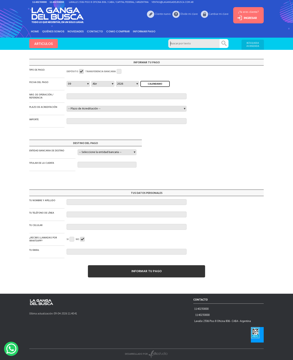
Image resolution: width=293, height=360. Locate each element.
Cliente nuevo (163, 14)
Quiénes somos (53, 31)
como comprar (118, 31)
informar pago (144, 31)
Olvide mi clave (189, 14)
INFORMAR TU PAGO (146, 271)
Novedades (76, 31)
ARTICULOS (43, 43)
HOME (35, 31)
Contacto (95, 31)
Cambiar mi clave (218, 14)
